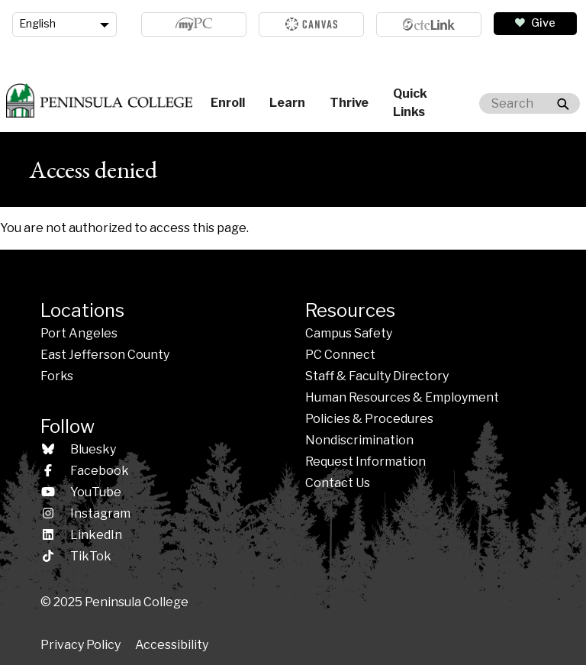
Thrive (349, 102)
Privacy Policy (80, 645)
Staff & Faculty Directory (377, 376)
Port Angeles (79, 333)
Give (543, 23)
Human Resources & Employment (402, 397)
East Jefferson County (104, 354)
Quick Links (410, 102)
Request (365, 461)
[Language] (64, 24)
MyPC (193, 24)
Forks (56, 376)
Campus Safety (348, 333)
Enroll (228, 102)
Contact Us (337, 483)
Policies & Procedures (369, 419)
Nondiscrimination (359, 440)
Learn (287, 102)
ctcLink (428, 24)
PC (340, 354)
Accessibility (171, 645)
